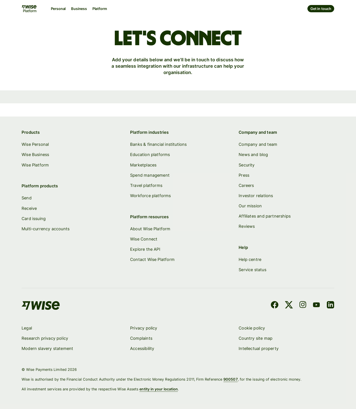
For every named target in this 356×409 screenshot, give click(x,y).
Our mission (250, 205)
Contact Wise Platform (152, 259)
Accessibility (142, 348)
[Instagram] (302, 305)
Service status (253, 269)
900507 (231, 379)
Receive (29, 208)
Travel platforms (146, 185)
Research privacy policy (45, 338)
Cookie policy (252, 328)
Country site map (256, 338)
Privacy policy (144, 328)
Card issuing (34, 218)
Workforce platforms (150, 195)
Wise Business (35, 154)
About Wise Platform (150, 228)
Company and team (258, 144)
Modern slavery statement (47, 348)
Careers (246, 185)
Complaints (141, 338)
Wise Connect (144, 238)
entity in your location (159, 389)
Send (27, 198)
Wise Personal (35, 144)
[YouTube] (316, 305)
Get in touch (321, 8)
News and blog (253, 154)
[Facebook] (275, 305)
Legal (27, 328)
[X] (289, 305)
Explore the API (145, 249)
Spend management (150, 175)
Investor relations (256, 195)
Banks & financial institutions (158, 144)
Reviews (247, 226)
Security (247, 164)
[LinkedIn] (330, 305)
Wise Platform (35, 164)
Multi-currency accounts (45, 228)
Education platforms (150, 154)
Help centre (250, 259)
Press (244, 175)
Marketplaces (143, 164)
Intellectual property (259, 348)
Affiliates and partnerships (265, 216)
